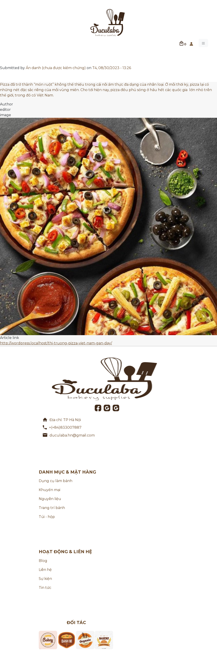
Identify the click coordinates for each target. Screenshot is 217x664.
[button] (191, 43)
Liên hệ (45, 570)
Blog (43, 561)
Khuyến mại (49, 490)
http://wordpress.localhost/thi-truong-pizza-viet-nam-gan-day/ (56, 343)
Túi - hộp (47, 517)
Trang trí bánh (52, 508)
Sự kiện (45, 579)
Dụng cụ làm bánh (55, 481)
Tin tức (45, 587)
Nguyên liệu (50, 499)
